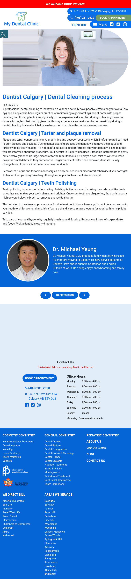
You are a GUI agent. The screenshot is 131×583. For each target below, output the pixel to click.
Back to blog (65, 295)
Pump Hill (50, 512)
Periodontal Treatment (57, 476)
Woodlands (51, 524)
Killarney (49, 547)
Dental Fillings (53, 456)
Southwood (51, 562)
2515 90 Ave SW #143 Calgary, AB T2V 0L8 (98, 11)
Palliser (49, 508)
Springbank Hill (53, 539)
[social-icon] (111, 24)
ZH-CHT (81, 25)
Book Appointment (113, 17)
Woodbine (50, 527)
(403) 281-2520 (82, 17)
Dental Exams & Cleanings (59, 453)
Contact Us (95, 460)
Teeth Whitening (12, 456)
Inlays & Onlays (53, 468)
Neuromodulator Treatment (18, 441)
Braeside (49, 520)
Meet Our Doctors (96, 447)
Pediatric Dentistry (102, 435)
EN (73, 25)
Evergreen (50, 558)
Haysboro (50, 566)
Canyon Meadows (55, 531)
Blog (90, 454)
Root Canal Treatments (58, 480)
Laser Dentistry (11, 453)
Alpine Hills (51, 570)
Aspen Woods (52, 535)
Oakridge (50, 500)
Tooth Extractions (54, 484)
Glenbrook (50, 543)
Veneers (7, 460)
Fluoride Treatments (56, 464)
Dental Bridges (53, 445)
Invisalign (8, 449)
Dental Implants (11, 445)
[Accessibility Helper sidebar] (4, 34)
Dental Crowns (53, 441)
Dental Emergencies (56, 449)
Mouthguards (52, 472)
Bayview (49, 504)
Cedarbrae (50, 516)
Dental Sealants (53, 460)
